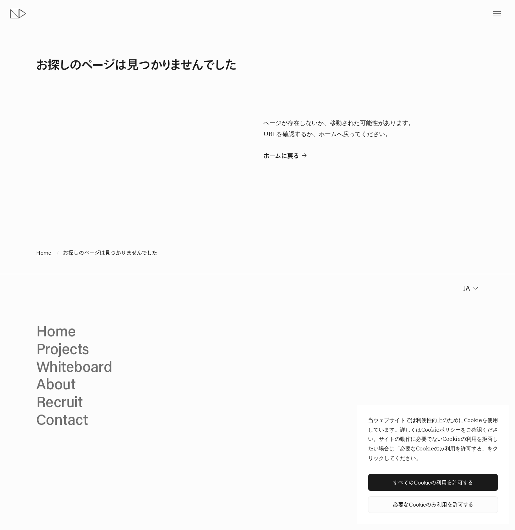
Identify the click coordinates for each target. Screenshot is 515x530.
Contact (62, 419)
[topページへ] (18, 13)
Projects (62, 348)
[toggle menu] (497, 13)
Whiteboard (74, 366)
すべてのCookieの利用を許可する (433, 482)
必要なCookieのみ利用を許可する (433, 504)
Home (43, 252)
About (55, 383)
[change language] (470, 288)
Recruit (59, 401)
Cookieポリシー (441, 429)
